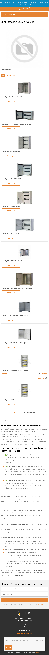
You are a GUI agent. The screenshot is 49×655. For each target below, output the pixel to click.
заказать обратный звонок (24, 633)
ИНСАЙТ (37, 652)
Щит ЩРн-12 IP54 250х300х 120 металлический (17, 124)
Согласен (8, 647)
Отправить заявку (24, 600)
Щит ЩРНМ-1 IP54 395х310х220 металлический (17, 261)
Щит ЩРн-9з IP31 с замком (10, 233)
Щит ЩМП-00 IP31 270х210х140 (12, 97)
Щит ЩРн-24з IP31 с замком (11, 206)
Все (3, 75)
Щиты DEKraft (11, 75)
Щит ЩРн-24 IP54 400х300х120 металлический (17, 179)
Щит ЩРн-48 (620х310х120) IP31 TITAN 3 (15, 370)
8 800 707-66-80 (24, 631)
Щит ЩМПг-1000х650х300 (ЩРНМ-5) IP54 (15, 315)
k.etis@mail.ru (24, 627)
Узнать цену (11, 101)
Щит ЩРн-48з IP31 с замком (11, 400)
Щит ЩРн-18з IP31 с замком (11, 151)
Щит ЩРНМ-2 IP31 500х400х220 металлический (17, 288)
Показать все (30, 412)
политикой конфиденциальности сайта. (27, 643)
